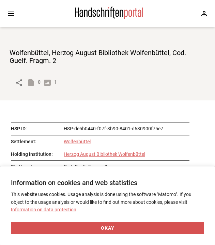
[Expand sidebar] (11, 13)
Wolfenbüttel (77, 141)
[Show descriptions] (32, 82)
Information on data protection (43, 209)
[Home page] (109, 17)
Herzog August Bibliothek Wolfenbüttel (104, 154)
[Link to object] (19, 82)
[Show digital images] (49, 82)
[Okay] (107, 228)
